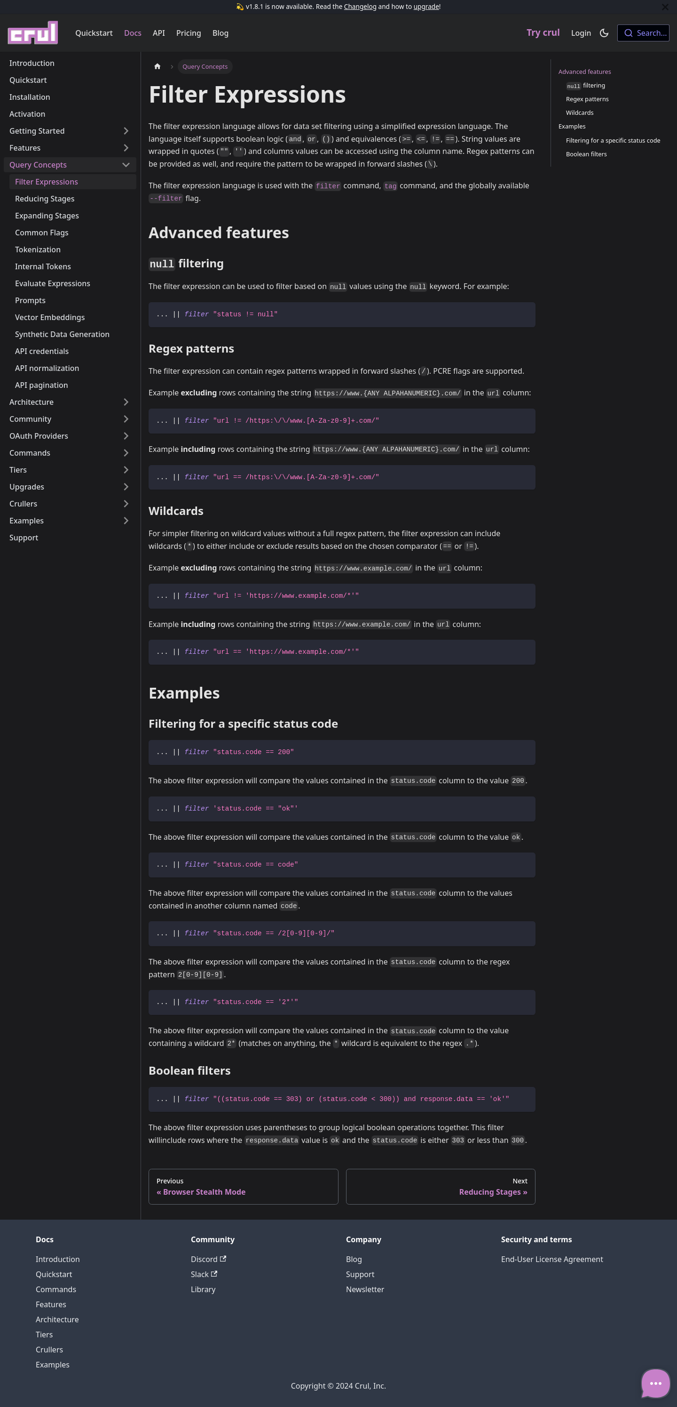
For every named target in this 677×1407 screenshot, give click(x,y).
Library (203, 1289)
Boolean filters (586, 154)
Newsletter (365, 1289)
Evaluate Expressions (52, 283)
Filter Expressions (46, 182)
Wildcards (580, 112)
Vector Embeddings (50, 317)
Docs (133, 33)
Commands (29, 453)
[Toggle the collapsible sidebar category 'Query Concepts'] (126, 164)
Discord (208, 1259)
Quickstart (94, 33)
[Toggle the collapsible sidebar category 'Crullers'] (126, 503)
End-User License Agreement (552, 1259)
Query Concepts (38, 165)
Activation (27, 114)
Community (30, 419)
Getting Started (37, 131)
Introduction (32, 63)
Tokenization (38, 249)
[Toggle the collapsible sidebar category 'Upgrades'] (126, 486)
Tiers (18, 470)
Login (581, 33)
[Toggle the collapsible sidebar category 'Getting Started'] (126, 130)
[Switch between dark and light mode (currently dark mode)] (604, 32)
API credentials (42, 351)
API (159, 33)
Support (23, 537)
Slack (204, 1274)
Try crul (543, 32)
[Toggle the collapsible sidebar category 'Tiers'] (126, 469)
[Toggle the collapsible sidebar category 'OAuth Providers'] (126, 435)
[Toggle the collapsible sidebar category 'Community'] (126, 418)
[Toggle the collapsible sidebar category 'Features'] (126, 147)
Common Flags (42, 232)
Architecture (31, 402)
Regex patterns (587, 99)
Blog (220, 33)
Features (24, 148)
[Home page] (157, 66)
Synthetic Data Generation (62, 334)
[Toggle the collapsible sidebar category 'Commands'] (126, 452)
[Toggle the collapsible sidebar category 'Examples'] (126, 520)
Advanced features (585, 71)
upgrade (426, 6)
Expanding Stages (47, 215)
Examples (26, 520)
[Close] (665, 7)
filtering (585, 85)
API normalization (47, 368)
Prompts (30, 300)
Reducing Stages (45, 198)
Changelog (360, 6)
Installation (29, 97)
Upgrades (26, 487)
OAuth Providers (38, 436)
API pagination (41, 385)
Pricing (188, 33)
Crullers (23, 503)
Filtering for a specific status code (613, 140)
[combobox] (643, 32)
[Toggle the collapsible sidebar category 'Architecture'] (126, 402)
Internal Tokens (43, 266)
